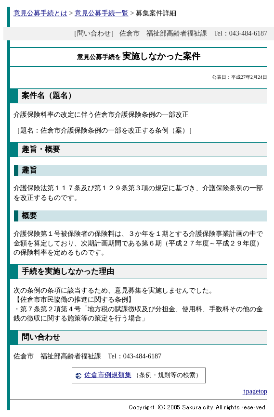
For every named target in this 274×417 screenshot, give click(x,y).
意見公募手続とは (40, 13)
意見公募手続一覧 (102, 13)
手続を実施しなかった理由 (68, 271)
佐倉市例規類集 (107, 375)
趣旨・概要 (41, 149)
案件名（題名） (49, 95)
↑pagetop (255, 391)
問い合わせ (41, 337)
